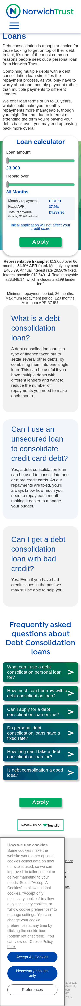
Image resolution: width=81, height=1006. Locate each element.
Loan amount (18, 152)
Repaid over (17, 176)
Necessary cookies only (32, 974)
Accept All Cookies (32, 958)
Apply (40, 242)
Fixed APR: (16, 206)
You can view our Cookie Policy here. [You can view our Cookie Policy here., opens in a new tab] (30, 942)
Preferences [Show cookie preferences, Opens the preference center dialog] (32, 991)
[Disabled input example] (61, 202)
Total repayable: (20, 212)
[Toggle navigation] (12, 25)
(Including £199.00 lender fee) (23, 216)
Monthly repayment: (23, 201)
